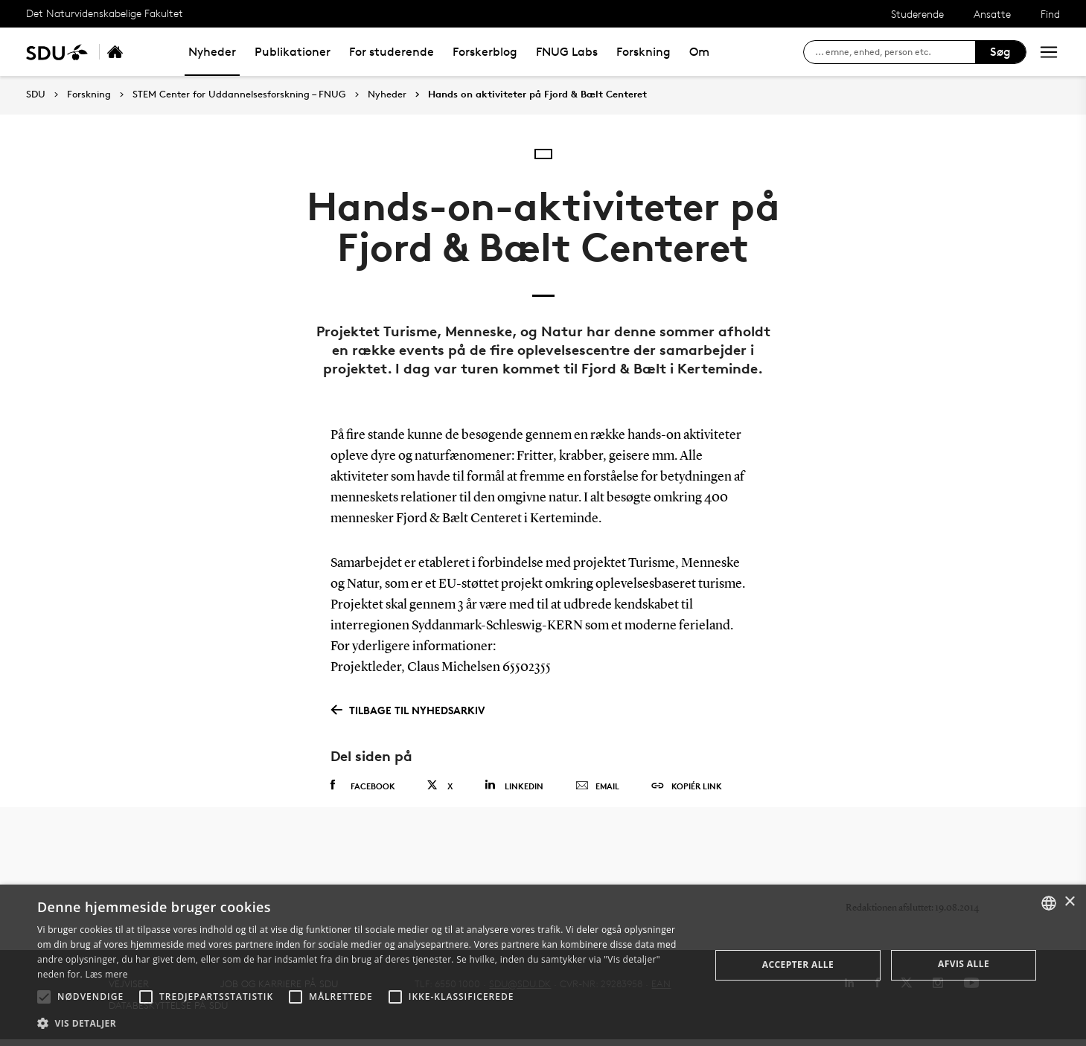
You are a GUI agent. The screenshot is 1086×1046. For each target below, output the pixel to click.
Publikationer (292, 52)
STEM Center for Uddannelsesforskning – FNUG (239, 94)
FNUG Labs (567, 52)
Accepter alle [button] (798, 964)
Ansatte (992, 13)
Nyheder (212, 52)
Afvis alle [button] (963, 963)
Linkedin (514, 785)
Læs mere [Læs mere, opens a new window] (106, 974)
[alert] (543, 965)
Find (1050, 13)
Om (699, 52)
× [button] (1069, 902)
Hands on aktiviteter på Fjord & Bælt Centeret (537, 94)
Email (597, 786)
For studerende (391, 52)
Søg (1000, 52)
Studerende (917, 13)
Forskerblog (485, 52)
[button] (44, 997)
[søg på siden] (895, 52)
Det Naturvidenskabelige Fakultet (104, 13)
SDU (35, 94)
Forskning (643, 52)
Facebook (362, 786)
